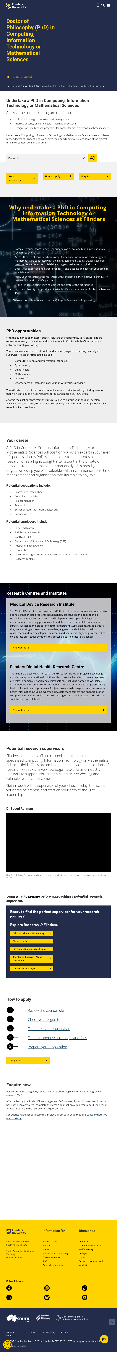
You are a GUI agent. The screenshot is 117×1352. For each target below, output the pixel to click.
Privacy (64, 1332)
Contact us (84, 1241)
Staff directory (86, 1249)
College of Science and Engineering (75, 300)
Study (14, 76)
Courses (25, 76)
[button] (98, 5)
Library (82, 1257)
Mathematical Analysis (32, 968)
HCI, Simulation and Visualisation (32, 949)
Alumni (46, 1245)
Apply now (28, 1060)
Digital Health (32, 941)
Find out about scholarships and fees (57, 1037)
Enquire (94, 176)
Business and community (55, 1253)
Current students (51, 1257)
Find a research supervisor (49, 1028)
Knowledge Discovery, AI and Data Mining (32, 959)
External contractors (53, 1265)
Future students (51, 1241)
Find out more (58, 648)
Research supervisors (22, 178)
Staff (45, 1261)
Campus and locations (90, 1245)
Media (46, 1249)
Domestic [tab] (13, 158)
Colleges (83, 1253)
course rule (55, 1010)
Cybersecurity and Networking (32, 933)
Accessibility (49, 1332)
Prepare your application (47, 1046)
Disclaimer (29, 1332)
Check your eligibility (44, 1019)
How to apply (58, 176)
